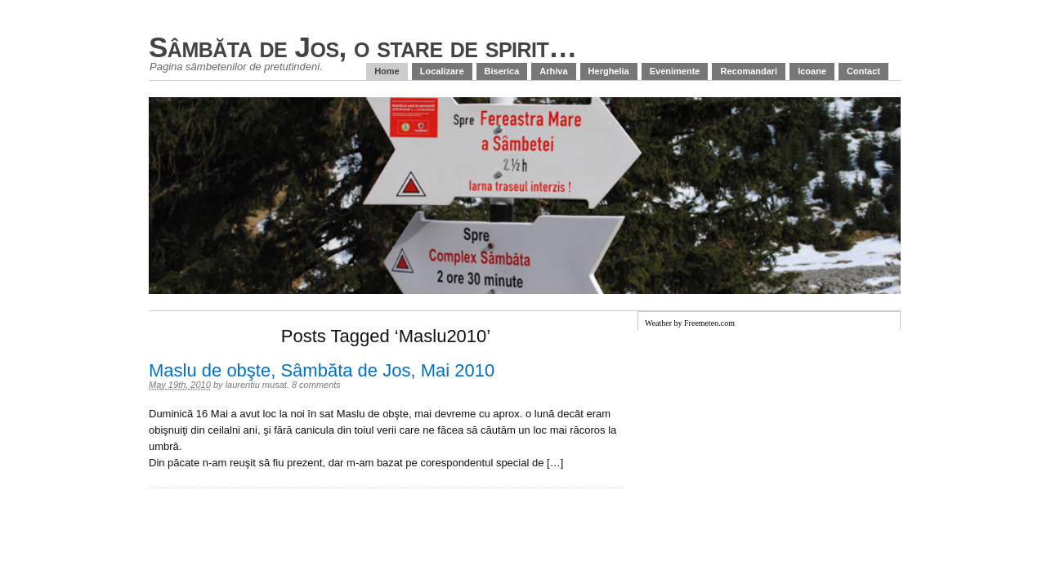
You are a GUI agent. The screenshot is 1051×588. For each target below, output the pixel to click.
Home (387, 71)
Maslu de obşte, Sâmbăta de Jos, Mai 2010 (321, 370)
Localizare (442, 71)
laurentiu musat (256, 385)
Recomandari (748, 71)
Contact (863, 71)
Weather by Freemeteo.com (690, 322)
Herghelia (608, 71)
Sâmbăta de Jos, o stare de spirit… (363, 47)
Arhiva (553, 71)
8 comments (316, 385)
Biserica (502, 71)
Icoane (812, 71)
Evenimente (675, 71)
